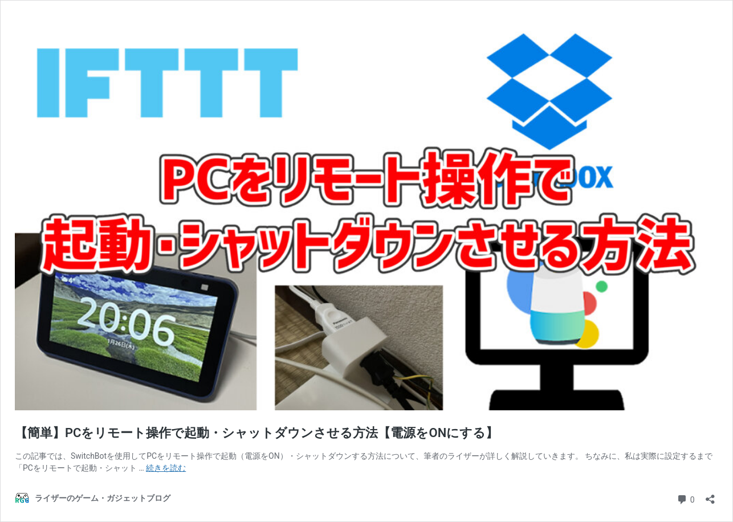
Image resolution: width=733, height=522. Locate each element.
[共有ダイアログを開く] (710, 495)
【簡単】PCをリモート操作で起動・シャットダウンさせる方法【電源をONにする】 (256, 433)
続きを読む (166, 467)
